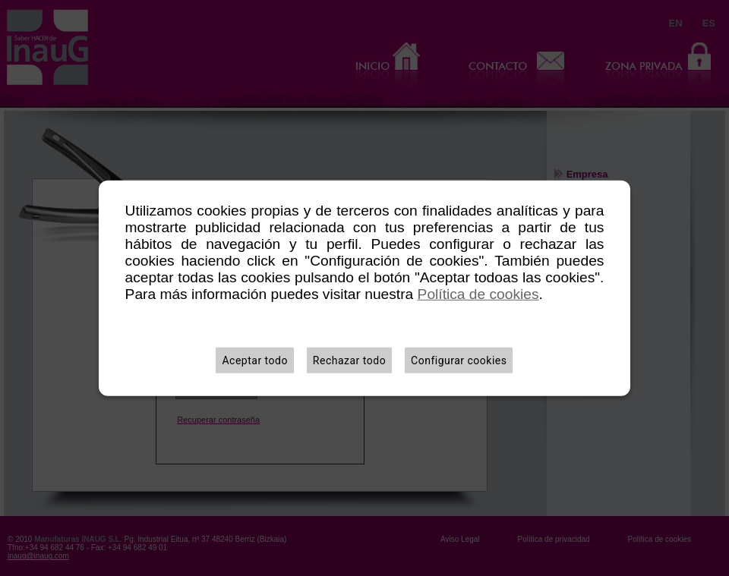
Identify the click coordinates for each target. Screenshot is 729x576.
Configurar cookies (459, 360)
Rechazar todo (349, 360)
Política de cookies (478, 294)
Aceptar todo (254, 360)
